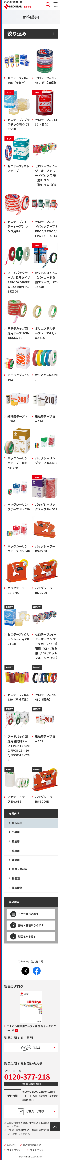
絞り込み (17, 33)
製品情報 (27, 6)
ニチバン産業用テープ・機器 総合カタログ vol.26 (31, 1028)
